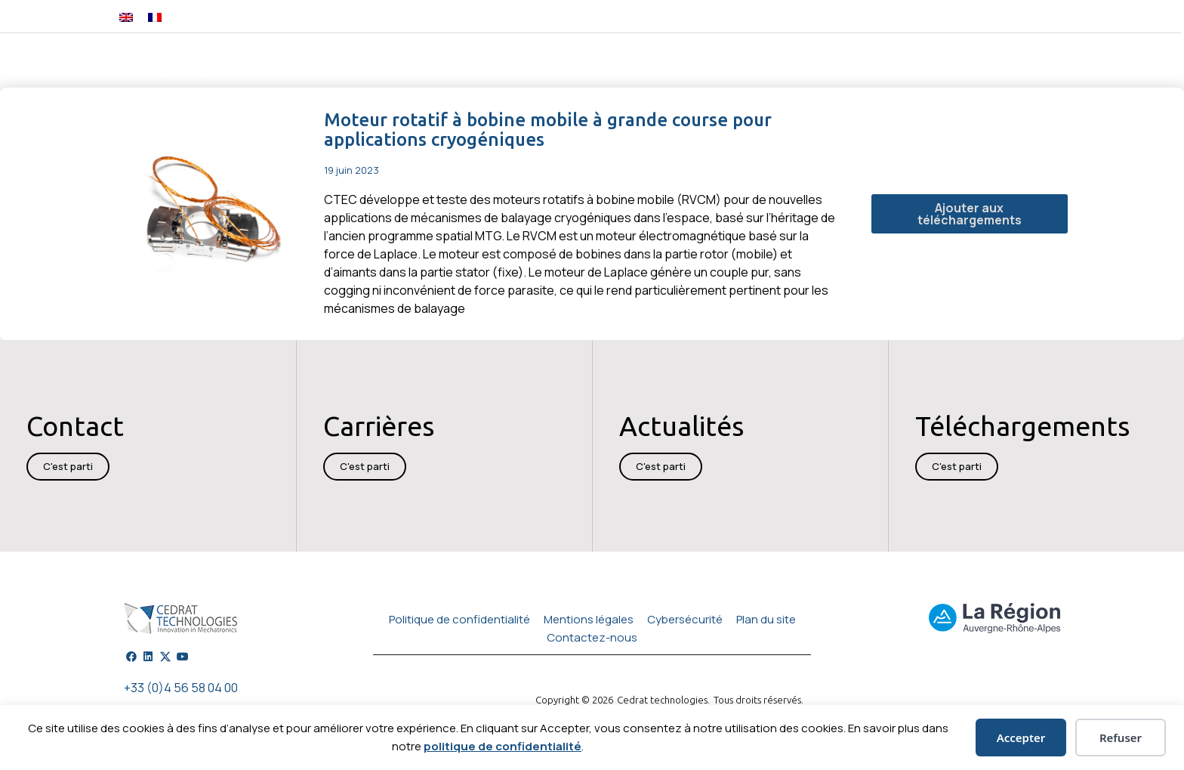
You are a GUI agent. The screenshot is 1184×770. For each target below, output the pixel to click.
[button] (928, 16)
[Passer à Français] (154, 16)
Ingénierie (445, 62)
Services (722, 62)
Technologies (537, 62)
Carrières (1039, 62)
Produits (366, 62)
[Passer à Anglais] (126, 16)
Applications (637, 62)
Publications (801, 62)
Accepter (1021, 737)
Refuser (1120, 737)
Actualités (887, 62)
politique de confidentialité (502, 746)
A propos (969, 62)
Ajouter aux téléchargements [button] (969, 213)
